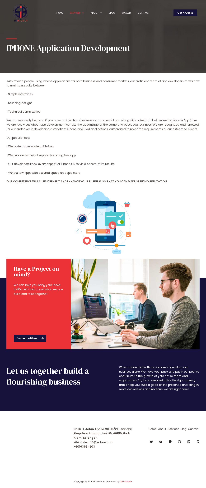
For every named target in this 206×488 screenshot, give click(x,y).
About (95, 12)
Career (128, 12)
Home (57, 12)
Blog (112, 12)
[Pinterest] (188, 441)
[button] (30, 338)
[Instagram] (179, 441)
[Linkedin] (198, 441)
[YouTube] (160, 441)
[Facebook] (170, 441)
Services (75, 12)
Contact (146, 12)
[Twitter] (151, 441)
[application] (80, 12)
